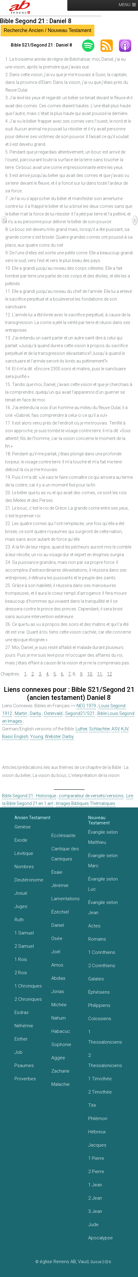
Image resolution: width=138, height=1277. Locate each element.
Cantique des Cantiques (65, 854)
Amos (57, 965)
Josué (20, 893)
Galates (96, 979)
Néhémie (23, 1026)
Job (18, 1052)
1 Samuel (24, 933)
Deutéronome (28, 880)
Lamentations (65, 898)
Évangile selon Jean (103, 907)
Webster (53, 736)
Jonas (57, 991)
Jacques (97, 1145)
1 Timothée (100, 1079)
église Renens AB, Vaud (64, 1261)
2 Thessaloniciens (105, 1060)
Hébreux (97, 1132)
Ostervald (53, 713)
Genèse (22, 827)
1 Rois (20, 959)
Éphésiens (99, 992)
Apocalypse (100, 1238)
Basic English (15, 736)
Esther (21, 1039)
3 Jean (95, 1211)
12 (109, 673)
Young (36, 736)
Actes (94, 926)
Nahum (58, 1018)
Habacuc (60, 1031)
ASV (115, 728)
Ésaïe (56, 872)
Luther (81, 728)
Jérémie (60, 885)
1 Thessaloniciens (105, 1037)
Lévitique (23, 853)
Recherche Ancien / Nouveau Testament (47, 30)
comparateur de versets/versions (91, 795)
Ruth (19, 919)
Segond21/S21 (80, 713)
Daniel (57, 925)
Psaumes (24, 1065)
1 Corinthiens (101, 952)
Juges (20, 906)
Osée (56, 938)
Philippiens (99, 1005)
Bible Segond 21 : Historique (29, 795)
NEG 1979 (86, 705)
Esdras (21, 1012)
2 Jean (95, 1198)
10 (89, 673)
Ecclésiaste (63, 835)
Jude (93, 1224)
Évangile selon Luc (103, 884)
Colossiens (99, 1018)
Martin (21, 713)
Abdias (58, 978)
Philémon (97, 1118)
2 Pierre (96, 1171)
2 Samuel (24, 946)
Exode (20, 840)
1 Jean (95, 1185)
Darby (35, 713)
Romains (97, 939)
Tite (92, 1105)
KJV (124, 728)
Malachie (60, 1084)
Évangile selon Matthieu (103, 837)
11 (99, 673)
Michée (59, 1005)
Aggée (58, 1058)
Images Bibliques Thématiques (85, 803)
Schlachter (99, 728)
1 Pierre (96, 1158)
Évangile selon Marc (103, 860)
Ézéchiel (60, 912)
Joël (55, 952)
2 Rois (20, 972)
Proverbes (25, 1079)
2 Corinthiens (101, 965)
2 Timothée (100, 1092)
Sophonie (61, 1044)
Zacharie (60, 1071)
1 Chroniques (28, 986)
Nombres (24, 866)
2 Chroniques (28, 999)
